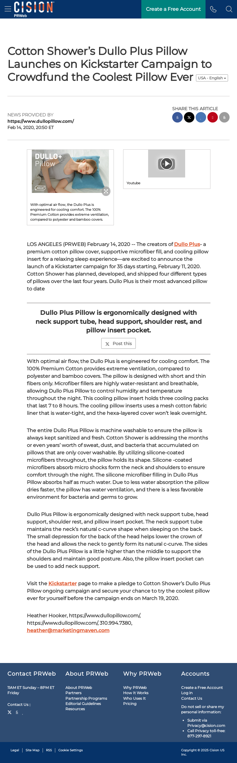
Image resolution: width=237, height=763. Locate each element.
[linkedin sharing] (201, 118)
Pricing (129, 703)
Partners (73, 692)
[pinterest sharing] (212, 118)
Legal (14, 750)
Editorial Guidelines (83, 703)
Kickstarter (62, 583)
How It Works (135, 692)
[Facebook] (17, 712)
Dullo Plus (187, 244)
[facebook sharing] (177, 118)
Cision (214, 750)
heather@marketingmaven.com (68, 630)
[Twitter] (10, 712)
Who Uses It (134, 698)
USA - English (212, 78)
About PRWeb (78, 687)
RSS (49, 750)
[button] (229, 9)
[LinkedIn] (23, 712)
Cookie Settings (70, 750)
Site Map (33, 750)
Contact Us (19, 704)
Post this (118, 343)
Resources (75, 709)
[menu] (8, 9)
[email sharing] (224, 118)
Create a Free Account (202, 687)
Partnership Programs (86, 698)
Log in (187, 692)
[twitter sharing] (189, 118)
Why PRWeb (135, 687)
